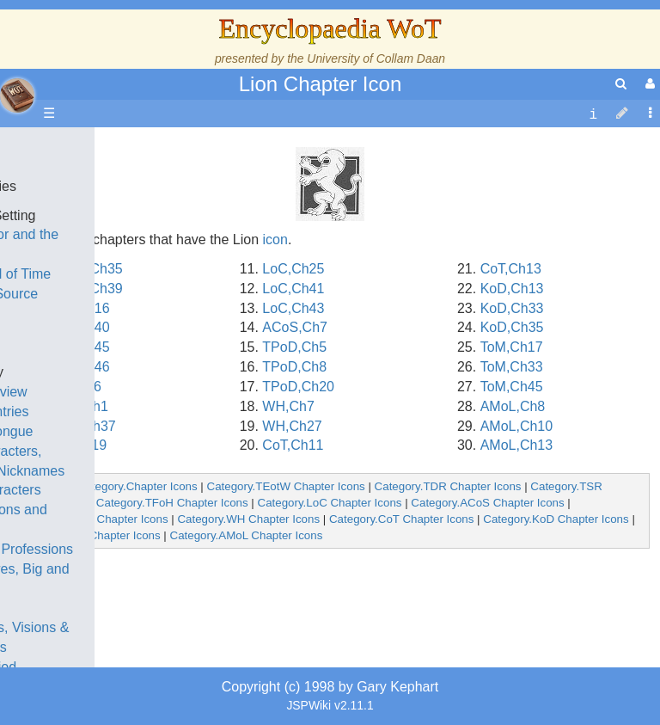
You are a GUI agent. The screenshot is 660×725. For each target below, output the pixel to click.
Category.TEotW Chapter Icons (286, 486)
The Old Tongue (131, 431)
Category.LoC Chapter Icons (330, 502)
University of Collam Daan (376, 58)
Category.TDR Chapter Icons (448, 486)
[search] (621, 84)
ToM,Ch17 (511, 347)
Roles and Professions (150, 549)
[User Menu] (648, 84)
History (103, 313)
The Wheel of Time (139, 274)
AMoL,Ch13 (516, 445)
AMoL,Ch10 (516, 426)
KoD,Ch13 (512, 288)
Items (98, 607)
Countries (145, 411)
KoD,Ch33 (512, 308)
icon (275, 239)
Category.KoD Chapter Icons (555, 519)
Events (103, 352)
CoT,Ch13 (510, 268)
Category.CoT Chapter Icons (401, 519)
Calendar (110, 333)
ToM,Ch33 (511, 366)
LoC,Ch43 (293, 308)
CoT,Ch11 (292, 445)
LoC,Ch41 (293, 288)
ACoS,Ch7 (294, 327)
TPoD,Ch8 (294, 366)
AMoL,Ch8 (513, 406)
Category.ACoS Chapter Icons (487, 502)
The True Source (133, 293)
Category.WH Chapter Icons (248, 519)
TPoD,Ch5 (294, 347)
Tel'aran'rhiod (122, 667)
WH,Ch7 (288, 406)
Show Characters (134, 489)
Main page (79, 146)
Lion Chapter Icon (320, 83)
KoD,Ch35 (512, 327)
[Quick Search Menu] (621, 84)
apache (17, 95)
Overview (145, 391)
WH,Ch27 (291, 426)
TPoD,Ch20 (298, 386)
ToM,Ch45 (511, 386)
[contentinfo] (593, 114)
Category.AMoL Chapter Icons (246, 535)
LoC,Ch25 (293, 268)
